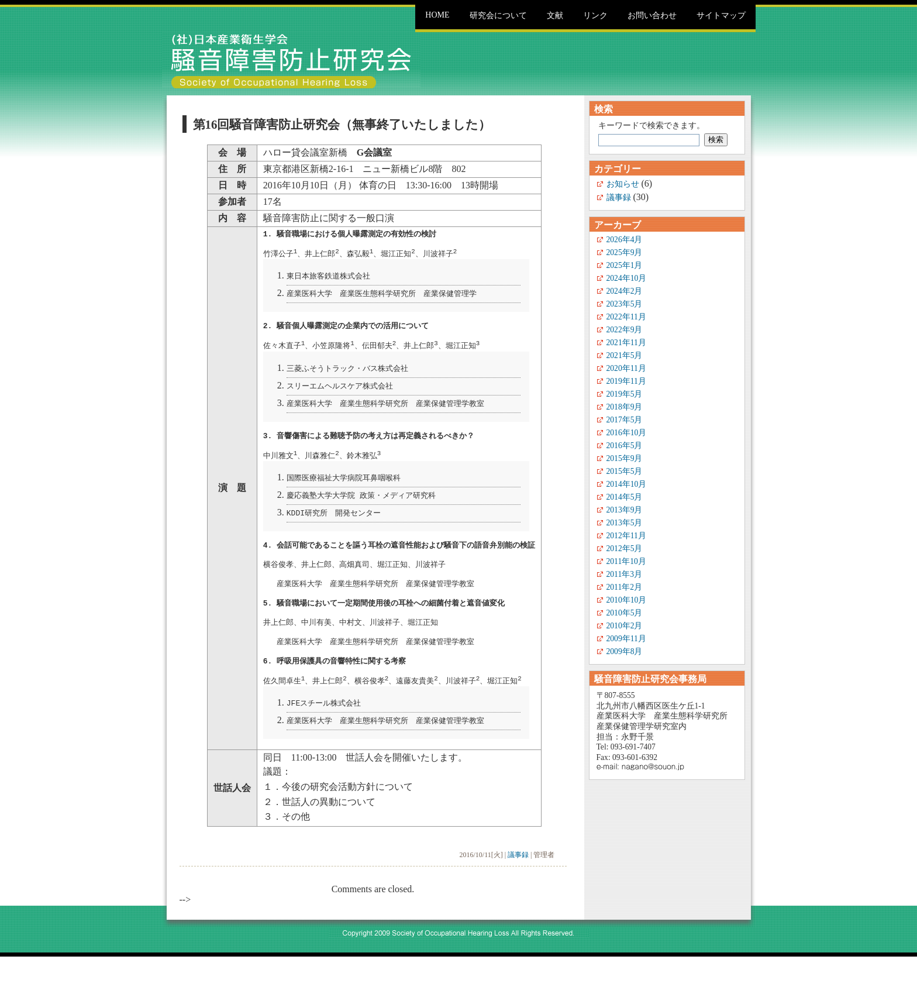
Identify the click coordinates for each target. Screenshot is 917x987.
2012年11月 (626, 535)
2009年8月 (624, 651)
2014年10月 (626, 484)
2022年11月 (626, 316)
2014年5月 (624, 497)
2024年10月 (626, 278)
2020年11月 (626, 368)
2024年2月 (624, 291)
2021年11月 (626, 342)
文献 (555, 15)
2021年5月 (624, 355)
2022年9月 (624, 329)
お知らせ (622, 184)
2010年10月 (626, 600)
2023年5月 (624, 304)
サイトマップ (721, 15)
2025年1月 (624, 265)
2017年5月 (624, 419)
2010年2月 (624, 625)
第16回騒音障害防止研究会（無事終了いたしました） (342, 124)
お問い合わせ (652, 15)
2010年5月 (624, 612)
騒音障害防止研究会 (291, 60)
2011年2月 (624, 587)
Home (437, 15)
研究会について (498, 15)
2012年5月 (624, 548)
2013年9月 (624, 509)
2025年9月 (624, 252)
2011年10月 (626, 561)
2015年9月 (624, 458)
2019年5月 (624, 394)
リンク (595, 15)
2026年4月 (624, 239)
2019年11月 (626, 381)
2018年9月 (624, 407)
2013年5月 (624, 522)
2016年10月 (626, 432)
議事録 (518, 885)
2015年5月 (624, 471)
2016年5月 (624, 445)
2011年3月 (624, 574)
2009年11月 (626, 638)
